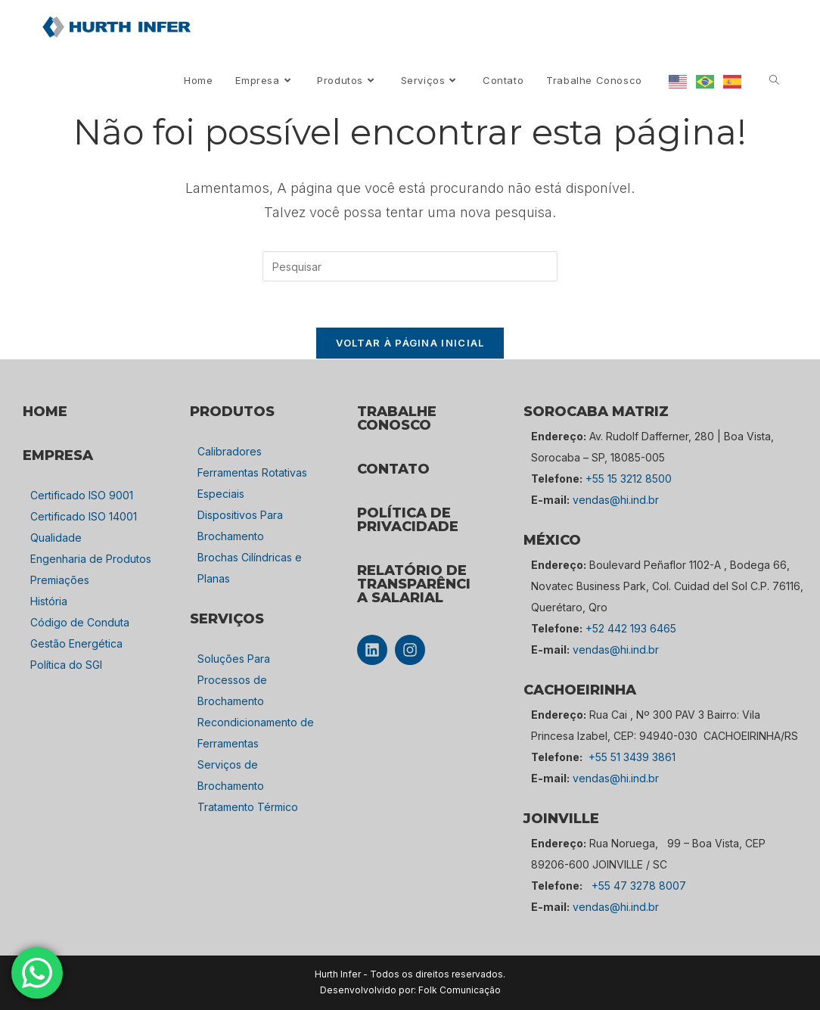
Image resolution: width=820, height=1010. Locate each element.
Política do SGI (66, 664)
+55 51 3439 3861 (632, 757)
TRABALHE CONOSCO (396, 418)
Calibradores (229, 451)
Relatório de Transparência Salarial (414, 584)
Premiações (59, 579)
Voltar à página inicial (410, 343)
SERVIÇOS (227, 619)
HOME (45, 411)
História (48, 601)
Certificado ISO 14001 (83, 516)
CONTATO (393, 469)
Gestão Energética (76, 643)
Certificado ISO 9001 (81, 495)
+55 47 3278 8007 (639, 885)
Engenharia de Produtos (90, 558)
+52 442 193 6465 (630, 628)
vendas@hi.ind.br (616, 499)
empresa (58, 455)
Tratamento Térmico (247, 806)
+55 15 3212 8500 (628, 478)
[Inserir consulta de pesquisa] (410, 266)
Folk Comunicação (459, 990)
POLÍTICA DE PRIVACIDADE (407, 520)
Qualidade (56, 537)
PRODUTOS (232, 411)
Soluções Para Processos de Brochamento (233, 679)
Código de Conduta (79, 622)
